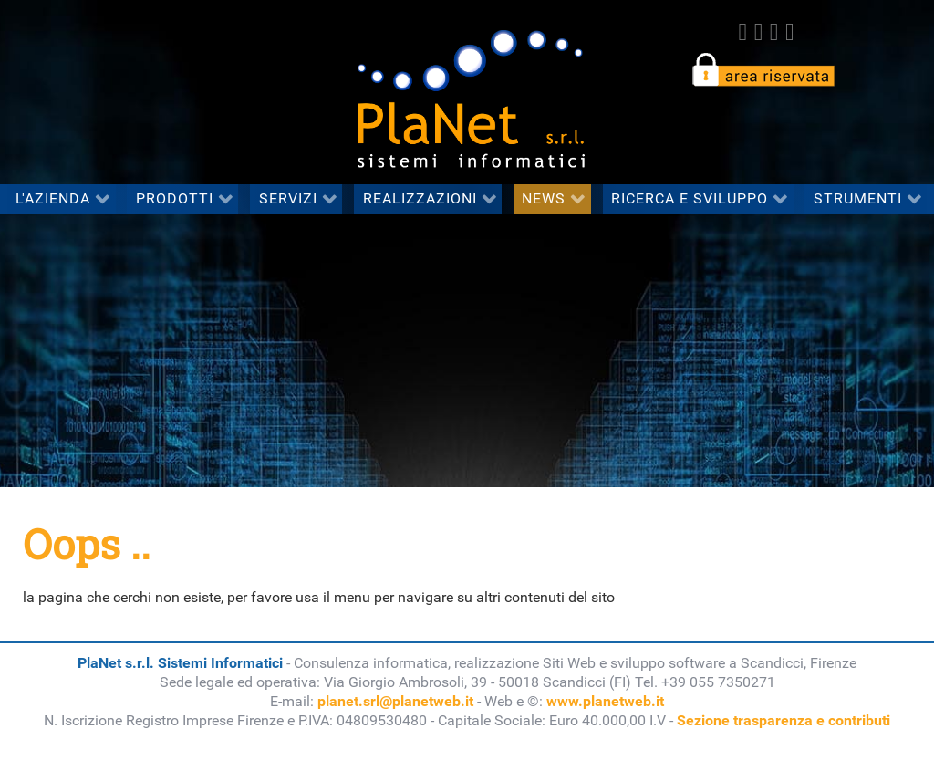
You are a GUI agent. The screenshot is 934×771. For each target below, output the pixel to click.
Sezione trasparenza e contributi (783, 720)
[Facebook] (743, 32)
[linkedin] (774, 32)
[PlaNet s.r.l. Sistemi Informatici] (470, 90)
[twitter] (758, 32)
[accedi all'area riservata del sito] (763, 69)
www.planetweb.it (605, 701)
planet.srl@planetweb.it (395, 701)
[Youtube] (789, 32)
